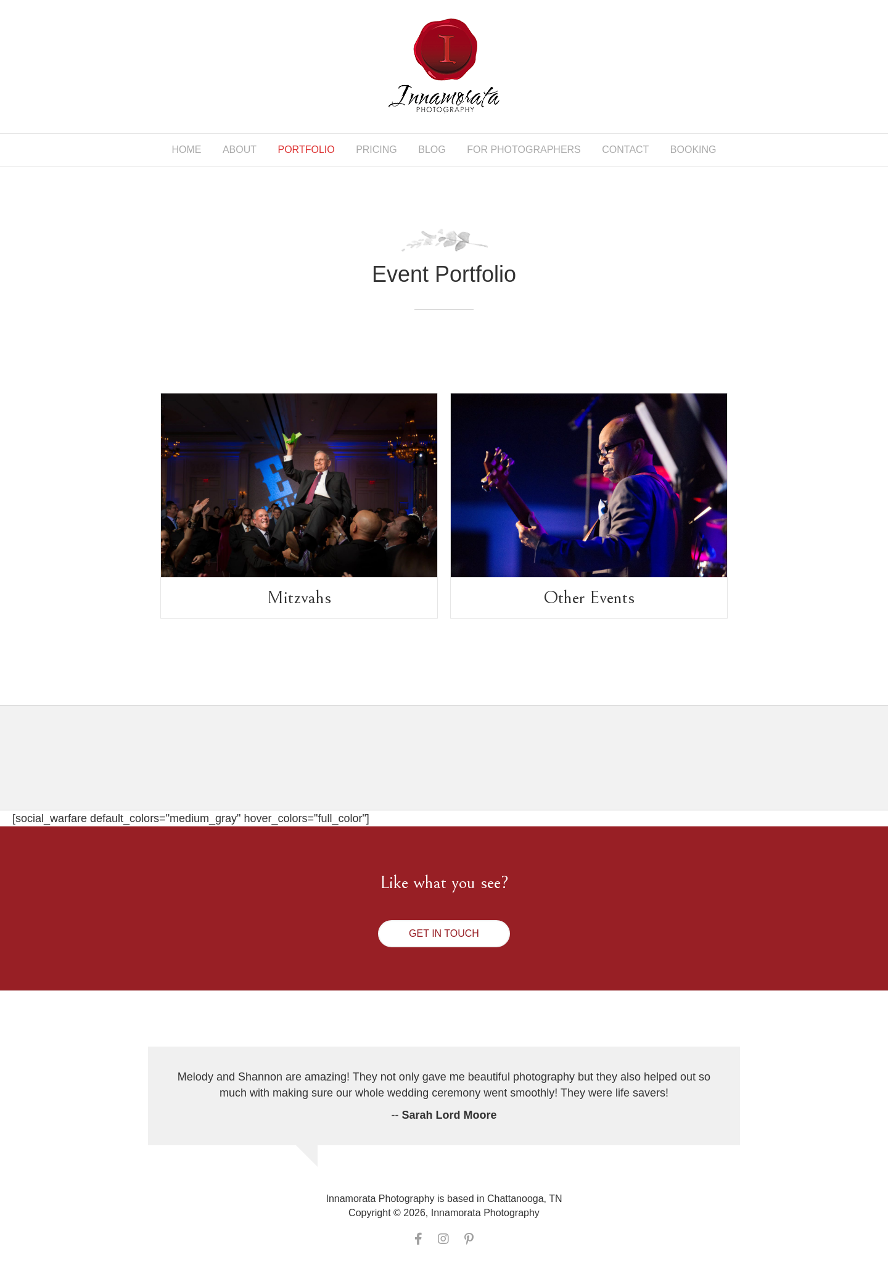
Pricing (376, 149)
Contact (625, 149)
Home (186, 149)
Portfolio (306, 149)
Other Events (589, 597)
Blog (431, 149)
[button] (444, 933)
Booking (693, 149)
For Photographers (524, 149)
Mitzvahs (299, 597)
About (240, 149)
